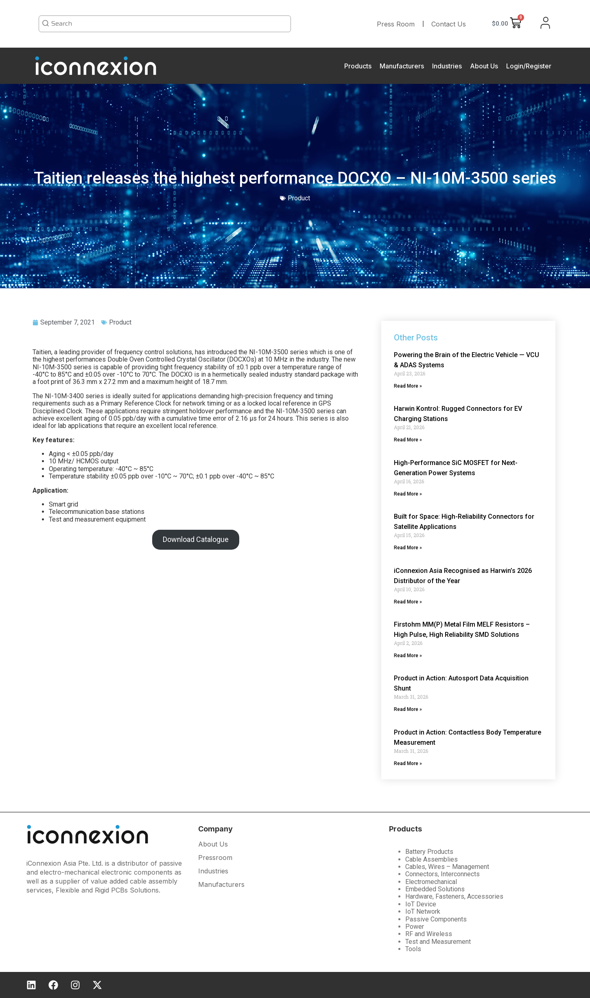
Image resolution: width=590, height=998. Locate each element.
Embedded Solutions (435, 889)
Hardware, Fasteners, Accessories (454, 896)
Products (357, 66)
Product (120, 322)
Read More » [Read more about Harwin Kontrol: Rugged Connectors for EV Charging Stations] (408, 440)
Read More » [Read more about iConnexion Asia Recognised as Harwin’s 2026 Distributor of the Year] (408, 602)
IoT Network (422, 911)
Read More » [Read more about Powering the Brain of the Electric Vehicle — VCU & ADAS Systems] (408, 386)
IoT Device (420, 904)
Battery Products (429, 851)
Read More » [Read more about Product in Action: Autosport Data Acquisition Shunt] (408, 709)
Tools (413, 949)
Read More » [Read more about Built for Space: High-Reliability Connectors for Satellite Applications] (408, 548)
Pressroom (215, 858)
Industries (447, 66)
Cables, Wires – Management (447, 867)
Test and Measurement (438, 941)
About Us (484, 66)
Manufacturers (402, 66)
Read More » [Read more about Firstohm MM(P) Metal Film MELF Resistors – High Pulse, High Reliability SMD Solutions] (408, 655)
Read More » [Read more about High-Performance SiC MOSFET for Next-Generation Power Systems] (408, 494)
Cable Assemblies (431, 859)
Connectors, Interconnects (442, 874)
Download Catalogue (196, 539)
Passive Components (436, 919)
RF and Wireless (428, 934)
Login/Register (528, 66)
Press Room (395, 24)
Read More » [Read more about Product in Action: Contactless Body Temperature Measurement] (408, 763)
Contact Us (448, 24)
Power (414, 926)
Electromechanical (431, 882)
